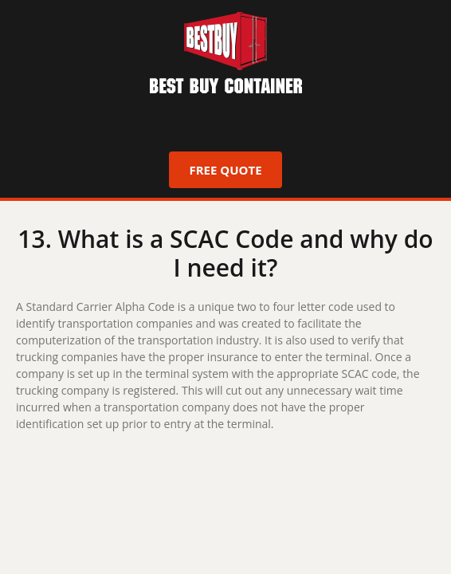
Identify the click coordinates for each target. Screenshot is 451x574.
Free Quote (225, 170)
